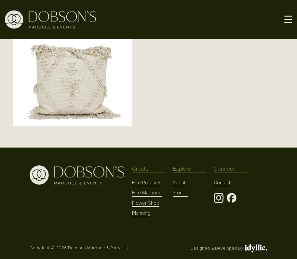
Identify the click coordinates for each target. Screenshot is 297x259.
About (179, 182)
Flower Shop (145, 203)
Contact (222, 182)
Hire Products (146, 182)
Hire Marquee (147, 192)
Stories (180, 192)
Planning (141, 213)
